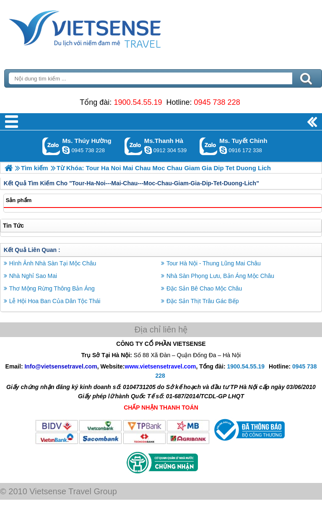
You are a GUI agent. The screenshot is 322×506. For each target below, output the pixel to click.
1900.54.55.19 (138, 102)
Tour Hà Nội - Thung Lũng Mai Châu (213, 263)
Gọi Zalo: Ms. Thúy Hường (51, 146)
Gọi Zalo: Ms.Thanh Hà (133, 146)
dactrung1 (66, 150)
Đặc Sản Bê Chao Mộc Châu (204, 288)
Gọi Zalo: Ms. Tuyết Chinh (208, 146)
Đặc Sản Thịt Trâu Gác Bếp (202, 301)
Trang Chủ (105, 27)
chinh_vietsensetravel (223, 150)
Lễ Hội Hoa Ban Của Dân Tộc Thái (55, 301)
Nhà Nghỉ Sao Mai (33, 275)
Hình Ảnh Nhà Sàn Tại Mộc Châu (52, 263)
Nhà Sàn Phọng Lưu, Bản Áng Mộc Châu (220, 275)
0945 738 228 (217, 102)
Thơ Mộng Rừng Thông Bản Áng (52, 288)
